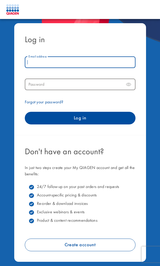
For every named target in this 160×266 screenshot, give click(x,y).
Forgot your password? (44, 102)
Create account (80, 245)
